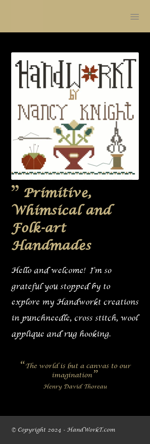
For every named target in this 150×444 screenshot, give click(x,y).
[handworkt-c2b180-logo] (62, 16)
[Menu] (134, 16)
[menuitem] (134, 16)
